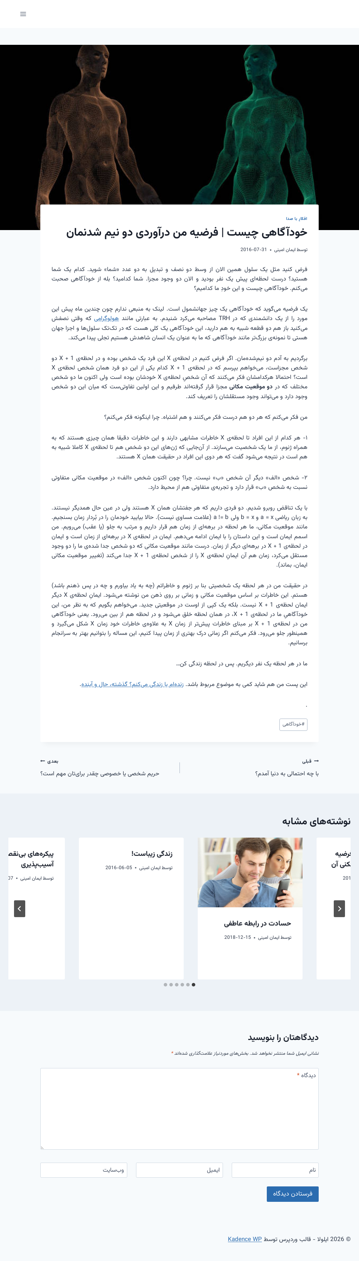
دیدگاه (306, 1076)
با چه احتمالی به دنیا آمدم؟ (252, 767)
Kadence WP (245, 1239)
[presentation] (298, 872)
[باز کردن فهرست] (23, 13)
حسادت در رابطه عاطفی (68, 923)
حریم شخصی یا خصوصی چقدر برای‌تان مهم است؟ (107, 767)
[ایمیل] (179, 1170)
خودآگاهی (293, 724)
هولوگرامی (106, 318)
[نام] (275, 1170)
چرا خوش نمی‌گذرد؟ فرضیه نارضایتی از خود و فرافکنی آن (181, 859)
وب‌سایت (113, 1170)
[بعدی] (19, 908)
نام (312, 1170)
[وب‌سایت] (83, 1170)
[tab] (193, 984)
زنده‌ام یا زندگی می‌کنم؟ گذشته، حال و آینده (132, 684)
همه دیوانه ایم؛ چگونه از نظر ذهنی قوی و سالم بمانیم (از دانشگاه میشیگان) (299, 934)
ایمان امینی (285, 250)
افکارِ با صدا (296, 219)
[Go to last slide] (339, 908)
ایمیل (213, 1170)
